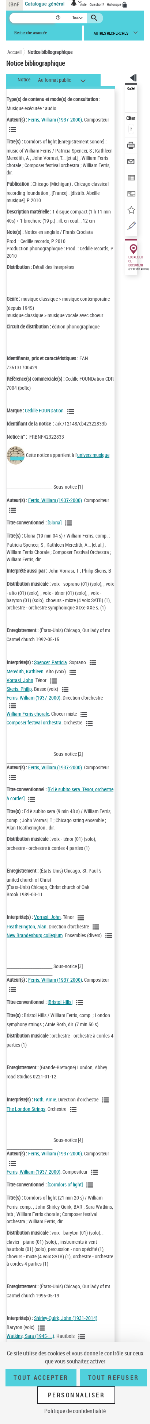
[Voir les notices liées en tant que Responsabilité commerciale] (71, 411)
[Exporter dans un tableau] (131, 178)
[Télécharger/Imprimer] (131, 146)
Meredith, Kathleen (25, 671)
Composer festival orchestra (34, 722)
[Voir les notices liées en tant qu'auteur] (13, 129)
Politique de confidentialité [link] (75, 1411)
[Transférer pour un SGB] (131, 194)
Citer (131, 118)
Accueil (14, 52)
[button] (58, 18)
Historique (114, 4)
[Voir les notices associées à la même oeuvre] (69, 523)
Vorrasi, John (20, 680)
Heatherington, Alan (26, 926)
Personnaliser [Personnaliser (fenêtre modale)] (76, 1395)
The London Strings (26, 1108)
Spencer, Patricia (50, 662)
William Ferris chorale (28, 713)
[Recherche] (32, 18)
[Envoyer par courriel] (131, 162)
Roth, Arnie (45, 1099)
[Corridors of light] (65, 1184)
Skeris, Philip (19, 688)
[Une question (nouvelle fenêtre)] (131, 227)
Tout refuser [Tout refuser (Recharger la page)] (113, 1378)
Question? (97, 4)
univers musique (93, 454)
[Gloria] (54, 522)
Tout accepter (41, 1378)
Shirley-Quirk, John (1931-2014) (65, 1318)
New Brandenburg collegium (35, 935)
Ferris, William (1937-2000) (55, 119)
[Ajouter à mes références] (131, 210)
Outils (131, 88)
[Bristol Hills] (60, 1001)
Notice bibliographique (49, 52)
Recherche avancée (30, 32)
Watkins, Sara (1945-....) (30, 1335)
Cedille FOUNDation (44, 410)
